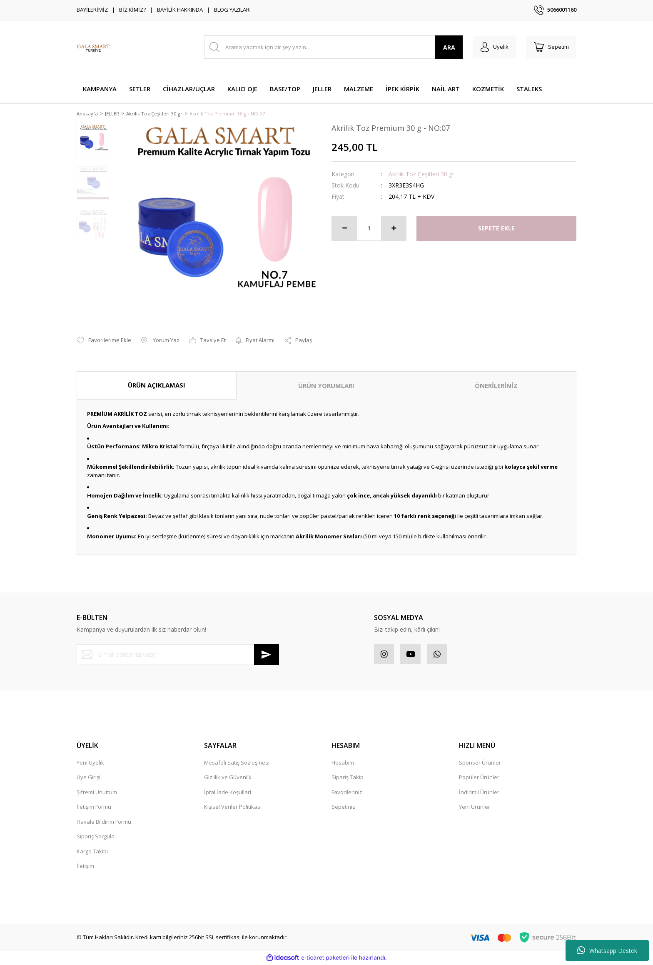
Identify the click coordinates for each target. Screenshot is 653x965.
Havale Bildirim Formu (104, 823)
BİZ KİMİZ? (132, 9)
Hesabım (342, 764)
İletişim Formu (94, 808)
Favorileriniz (346, 793)
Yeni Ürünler (474, 808)
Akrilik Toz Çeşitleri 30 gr (421, 174)
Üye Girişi (88, 778)
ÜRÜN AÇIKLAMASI (156, 386)
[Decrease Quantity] (344, 229)
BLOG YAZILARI (232, 9)
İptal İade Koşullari (227, 793)
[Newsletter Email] (178, 655)
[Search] (332, 47)
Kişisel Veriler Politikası (233, 808)
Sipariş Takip (347, 778)
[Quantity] (369, 229)
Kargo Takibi (92, 852)
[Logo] (93, 47)
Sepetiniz (343, 808)
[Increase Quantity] (393, 229)
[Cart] (550, 47)
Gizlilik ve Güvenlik (228, 778)
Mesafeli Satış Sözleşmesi (236, 764)
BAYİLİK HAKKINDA (180, 9)
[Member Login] (492, 47)
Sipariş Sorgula (96, 838)
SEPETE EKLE (496, 229)
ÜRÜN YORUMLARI (326, 386)
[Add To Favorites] (104, 341)
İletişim (85, 867)
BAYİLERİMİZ (92, 9)
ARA (447, 47)
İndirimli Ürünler (479, 793)
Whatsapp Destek (607, 950)
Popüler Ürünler (479, 778)
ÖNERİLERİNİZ (496, 386)
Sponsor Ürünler (480, 764)
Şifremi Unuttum (97, 793)
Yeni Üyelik (90, 764)
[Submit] (266, 655)
